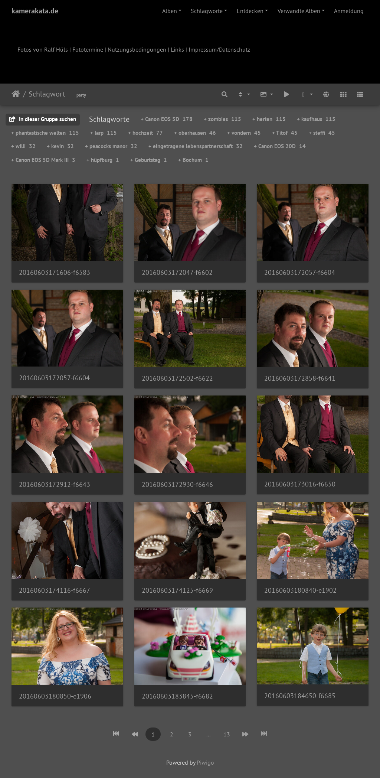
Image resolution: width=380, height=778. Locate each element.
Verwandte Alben (299, 10)
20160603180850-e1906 (55, 696)
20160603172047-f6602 (177, 272)
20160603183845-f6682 (177, 696)
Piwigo (205, 762)
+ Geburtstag (148, 159)
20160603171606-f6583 (54, 272)
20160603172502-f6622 (177, 378)
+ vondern (244, 132)
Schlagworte (207, 10)
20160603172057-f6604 (299, 272)
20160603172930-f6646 (177, 484)
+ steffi (322, 132)
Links (177, 49)
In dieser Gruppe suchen (42, 119)
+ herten (269, 119)
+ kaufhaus (316, 119)
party (81, 95)
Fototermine (87, 49)
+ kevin (60, 146)
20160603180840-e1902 (300, 590)
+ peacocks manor (111, 146)
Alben (169, 10)
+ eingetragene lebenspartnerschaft (195, 146)
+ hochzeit (145, 132)
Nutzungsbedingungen (137, 49)
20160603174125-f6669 (177, 590)
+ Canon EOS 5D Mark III (43, 159)
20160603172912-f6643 (54, 484)
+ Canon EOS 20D (280, 146)
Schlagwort (47, 94)
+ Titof (285, 132)
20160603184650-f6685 (299, 696)
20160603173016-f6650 (299, 484)
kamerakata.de (35, 11)
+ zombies (222, 119)
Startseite (16, 94)
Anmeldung (349, 10)
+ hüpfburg (102, 159)
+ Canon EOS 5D (167, 119)
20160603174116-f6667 (54, 590)
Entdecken (250, 10)
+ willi (23, 146)
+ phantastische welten (45, 132)
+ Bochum (193, 159)
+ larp (103, 132)
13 (226, 734)
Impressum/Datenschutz (219, 49)
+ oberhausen (195, 132)
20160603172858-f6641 (299, 378)
